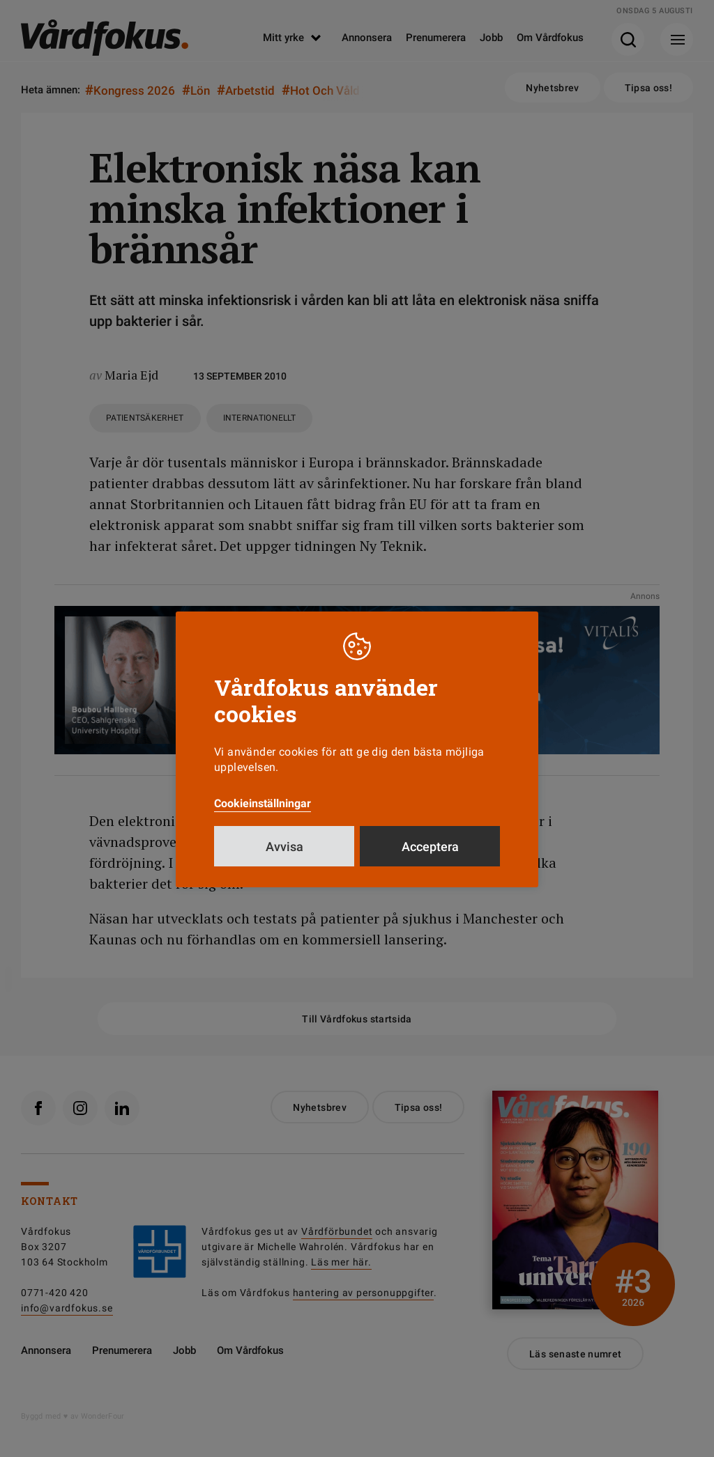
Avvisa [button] (284, 846)
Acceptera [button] (430, 846)
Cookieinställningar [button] (262, 803)
